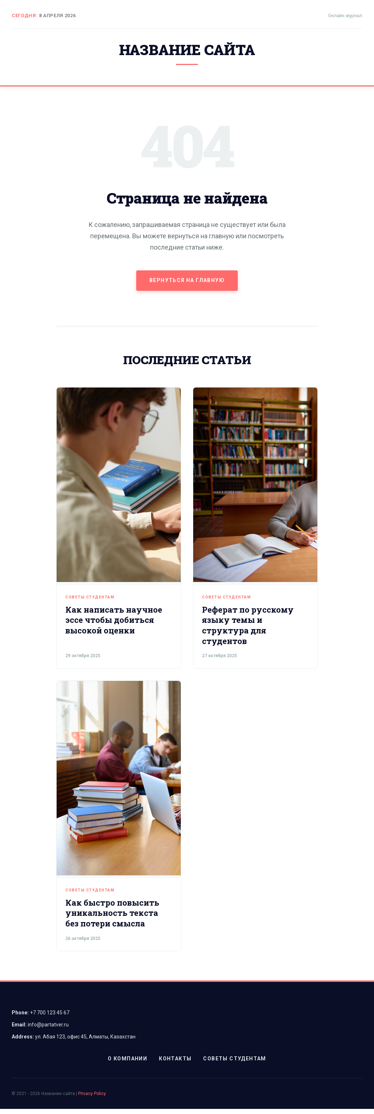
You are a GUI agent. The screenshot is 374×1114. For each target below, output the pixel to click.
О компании (127, 1064)
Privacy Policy (92, 1098)
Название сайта (187, 52)
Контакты (175, 1064)
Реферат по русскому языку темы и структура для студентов (248, 630)
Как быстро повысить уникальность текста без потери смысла (112, 918)
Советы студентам (89, 602)
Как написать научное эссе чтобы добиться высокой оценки (113, 625)
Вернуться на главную (187, 285)
